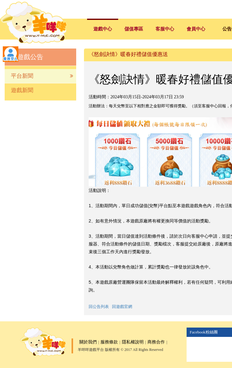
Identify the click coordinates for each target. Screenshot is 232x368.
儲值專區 (133, 28)
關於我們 (88, 342)
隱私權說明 (133, 342)
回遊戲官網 (122, 306)
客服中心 (164, 28)
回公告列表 (99, 306)
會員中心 (196, 28)
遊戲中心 (102, 28)
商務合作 (156, 342)
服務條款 (109, 342)
